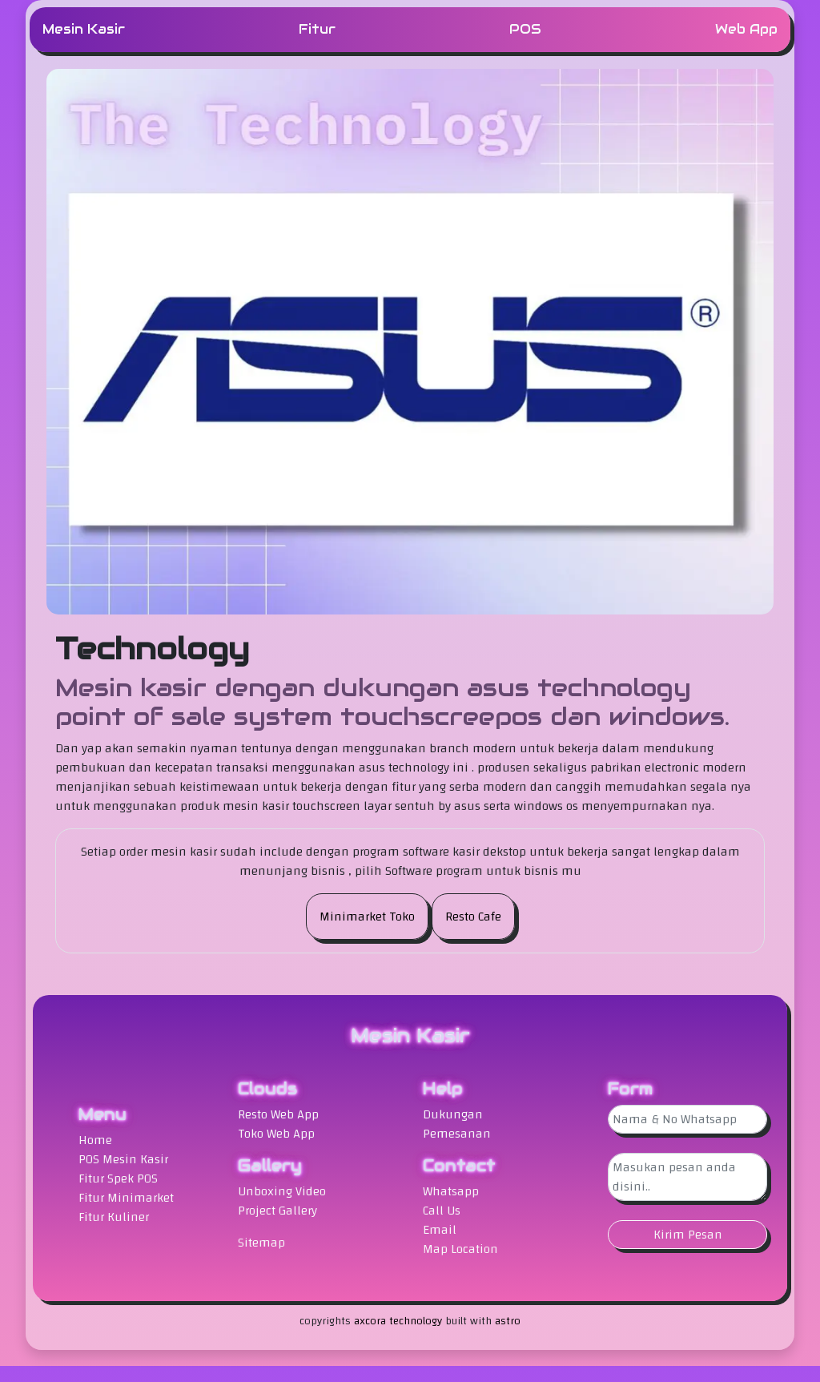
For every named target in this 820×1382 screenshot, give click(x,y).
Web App (746, 29)
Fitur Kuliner (113, 1217)
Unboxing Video (282, 1191)
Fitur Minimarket (126, 1198)
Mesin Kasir (83, 29)
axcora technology (398, 1321)
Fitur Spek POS (118, 1178)
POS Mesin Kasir (123, 1159)
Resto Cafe (473, 917)
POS (525, 29)
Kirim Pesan (687, 1235)
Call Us (441, 1211)
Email (439, 1230)
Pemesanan (457, 1134)
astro (508, 1321)
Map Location (460, 1249)
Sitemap (261, 1243)
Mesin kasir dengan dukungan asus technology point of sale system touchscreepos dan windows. (392, 702)
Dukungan (453, 1114)
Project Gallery (277, 1211)
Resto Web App (278, 1114)
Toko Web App (276, 1134)
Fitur (317, 29)
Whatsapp (451, 1191)
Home (95, 1140)
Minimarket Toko (367, 917)
